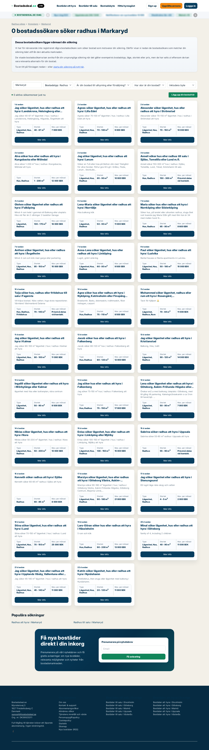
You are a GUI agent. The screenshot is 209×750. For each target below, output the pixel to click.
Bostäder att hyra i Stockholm (167, 702)
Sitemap (63, 726)
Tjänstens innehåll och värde (73, 714)
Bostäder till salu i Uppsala (119, 711)
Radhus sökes (18, 24)
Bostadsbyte (107, 5)
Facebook (13, 731)
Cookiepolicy (65, 720)
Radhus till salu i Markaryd (88, 622)
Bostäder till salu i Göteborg (119, 705)
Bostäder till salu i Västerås (119, 714)
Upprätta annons (171, 5)
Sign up (152, 5)
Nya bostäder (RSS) (68, 729)
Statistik (63, 723)
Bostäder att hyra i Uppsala (166, 711)
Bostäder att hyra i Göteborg (167, 705)
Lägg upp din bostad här (183, 95)
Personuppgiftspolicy (69, 717)
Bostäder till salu (88, 5)
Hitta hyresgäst (126, 5)
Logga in (191, 5)
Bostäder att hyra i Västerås (166, 714)
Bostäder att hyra (66, 5)
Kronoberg (33, 24)
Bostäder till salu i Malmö (118, 708)
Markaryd (46, 24)
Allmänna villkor (66, 711)
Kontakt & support (67, 705)
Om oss (62, 702)
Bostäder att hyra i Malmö (165, 708)
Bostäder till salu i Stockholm (120, 702)
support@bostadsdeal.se (24, 714)
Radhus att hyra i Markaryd (27, 622)
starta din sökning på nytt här (68, 66)
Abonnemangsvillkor (69, 708)
